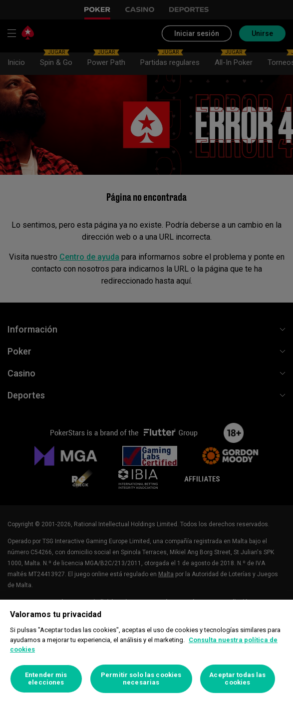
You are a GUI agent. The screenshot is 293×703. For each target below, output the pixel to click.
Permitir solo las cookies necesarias (141, 679)
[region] (146, 651)
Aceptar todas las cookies (237, 679)
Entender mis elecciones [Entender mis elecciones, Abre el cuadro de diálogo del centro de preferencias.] (46, 679)
